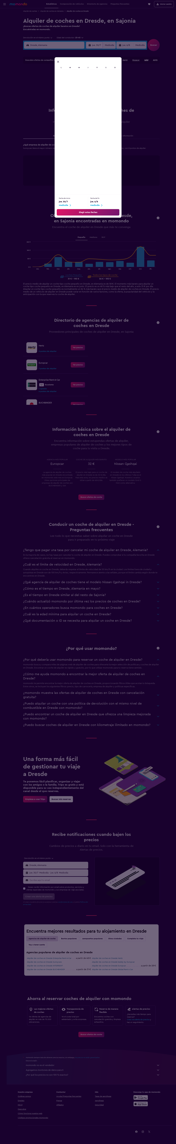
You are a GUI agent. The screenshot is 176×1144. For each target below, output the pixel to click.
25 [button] (77, 89)
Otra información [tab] (126, 136)
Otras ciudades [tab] (116, 939)
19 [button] (84, 83)
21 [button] (51, 89)
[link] (79, 347)
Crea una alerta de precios (139, 1020)
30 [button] (64, 96)
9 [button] (64, 77)
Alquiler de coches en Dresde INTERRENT (46, 966)
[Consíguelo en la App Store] (142, 1103)
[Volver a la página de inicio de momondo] (18, 4)
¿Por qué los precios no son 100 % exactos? (94, 1074)
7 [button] (51, 77)
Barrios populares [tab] (70, 939)
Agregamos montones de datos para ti (94, 1070)
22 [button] (58, 89)
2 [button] (64, 70)
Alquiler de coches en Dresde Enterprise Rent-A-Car (50, 958)
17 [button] (71, 83)
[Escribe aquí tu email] (59, 880)
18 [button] (77, 83)
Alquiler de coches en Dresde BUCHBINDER (47, 969)
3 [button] (70, 70)
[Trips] (4, 36)
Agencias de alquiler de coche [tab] (43, 939)
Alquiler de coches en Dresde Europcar (110, 966)
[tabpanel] (92, 167)
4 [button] (77, 70)
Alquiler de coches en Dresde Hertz (108, 958)
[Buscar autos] (4, 23)
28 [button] (51, 96)
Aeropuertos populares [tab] (94, 939)
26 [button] (83, 89)
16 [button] (64, 83)
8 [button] (57, 77)
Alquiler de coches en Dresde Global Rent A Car (113, 969)
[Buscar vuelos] (4, 12)
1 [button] (57, 70)
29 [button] (58, 96)
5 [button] (83, 70)
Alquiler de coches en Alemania (53, 11)
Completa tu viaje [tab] (136, 939)
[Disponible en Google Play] (142, 1097)
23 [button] (64, 89)
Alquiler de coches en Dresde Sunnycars (45, 962)
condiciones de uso (66, 902)
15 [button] (58, 83)
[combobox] (39, 37)
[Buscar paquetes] (4, 29)
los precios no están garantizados (88, 1057)
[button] (4, 4)
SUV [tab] (104, 237)
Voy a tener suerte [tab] (38, 945)
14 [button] (51, 83)
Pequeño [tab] (83, 237)
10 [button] (71, 77)
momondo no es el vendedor (94, 1065)
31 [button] (71, 96)
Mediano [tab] (95, 237)
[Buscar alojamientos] (4, 18)
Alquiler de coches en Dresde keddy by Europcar (114, 962)
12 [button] (84, 77)
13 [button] (45, 83)
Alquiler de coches (31, 11)
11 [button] (77, 77)
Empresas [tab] (58, 136)
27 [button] (45, 96)
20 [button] (45, 89)
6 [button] (45, 77)
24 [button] (70, 89)
